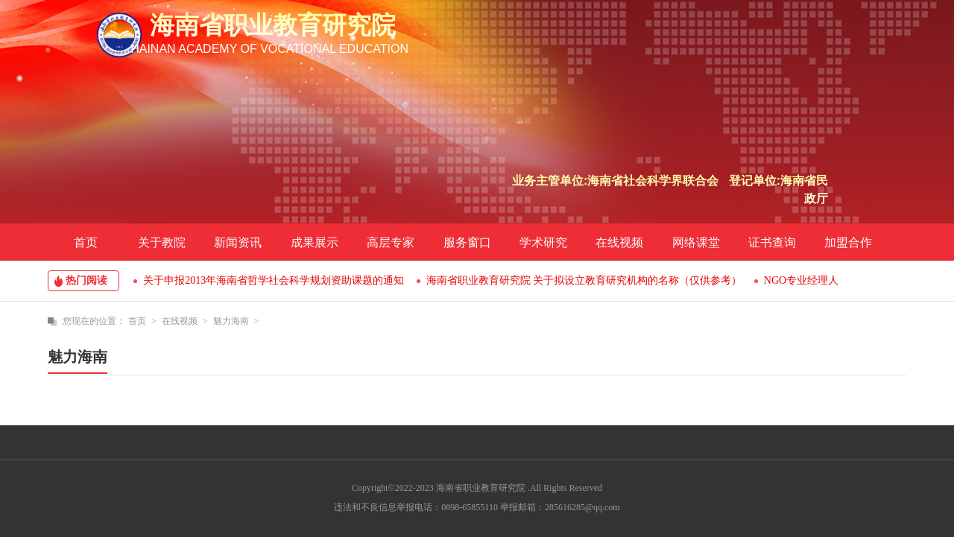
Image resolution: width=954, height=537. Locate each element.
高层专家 (390, 242)
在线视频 (619, 242)
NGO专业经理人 (801, 280)
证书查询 (772, 242)
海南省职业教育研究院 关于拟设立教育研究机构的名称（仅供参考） (584, 280)
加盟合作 (848, 242)
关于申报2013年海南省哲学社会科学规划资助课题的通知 (273, 280)
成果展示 (314, 242)
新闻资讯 (238, 242)
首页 (86, 242)
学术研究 (543, 242)
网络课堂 (696, 242)
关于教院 (162, 242)
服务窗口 (467, 242)
